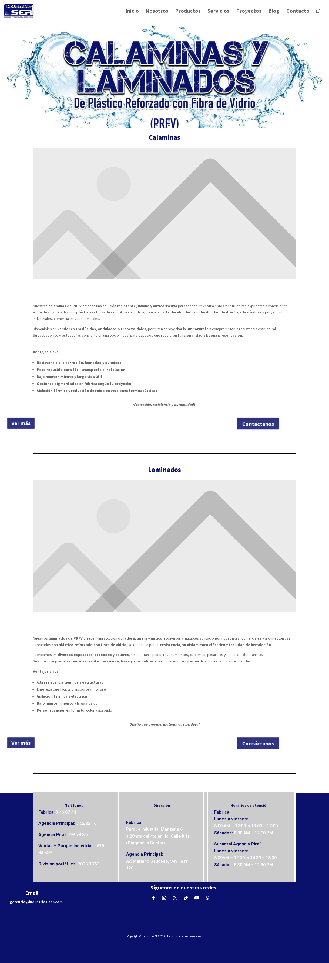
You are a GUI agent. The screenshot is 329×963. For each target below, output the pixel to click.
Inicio (132, 11)
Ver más (26, 423)
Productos (188, 11)
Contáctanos (257, 424)
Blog (274, 11)
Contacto (298, 11)
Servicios (218, 11)
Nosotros (157, 11)
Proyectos (248, 11)
